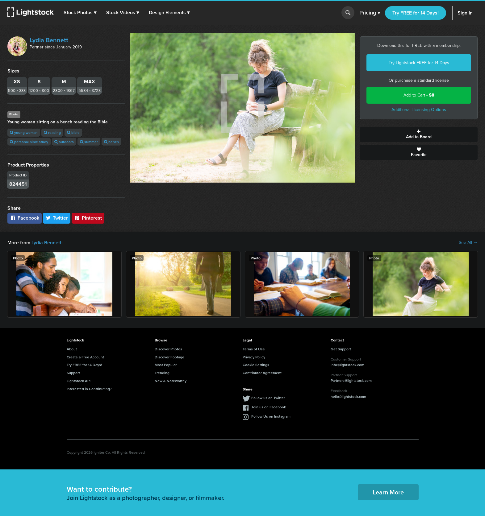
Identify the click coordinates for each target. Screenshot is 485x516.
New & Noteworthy (170, 380)
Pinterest (88, 217)
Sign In (465, 12)
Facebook (24, 217)
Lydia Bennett (49, 40)
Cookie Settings (256, 364)
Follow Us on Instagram (271, 416)
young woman (24, 132)
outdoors (64, 141)
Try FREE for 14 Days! (415, 12)
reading (52, 132)
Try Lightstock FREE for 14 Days (419, 63)
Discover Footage (169, 357)
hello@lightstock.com (348, 396)
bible (73, 132)
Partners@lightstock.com (351, 380)
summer (89, 141)
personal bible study (29, 141)
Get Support (341, 349)
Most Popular (166, 364)
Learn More (388, 492)
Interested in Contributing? (89, 388)
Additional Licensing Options (418, 109)
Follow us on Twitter (268, 397)
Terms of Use (254, 349)
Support (73, 372)
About (72, 349)
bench (111, 141)
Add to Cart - (418, 95)
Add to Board (418, 134)
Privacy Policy (254, 357)
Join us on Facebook (268, 407)
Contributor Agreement (262, 372)
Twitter (56, 217)
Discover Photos (168, 349)
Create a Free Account (85, 357)
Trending (162, 372)
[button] (80, 12)
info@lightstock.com (347, 364)
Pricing (369, 13)
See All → (468, 243)
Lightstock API (78, 380)
